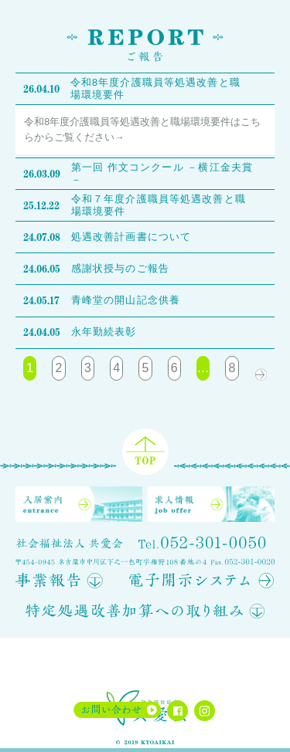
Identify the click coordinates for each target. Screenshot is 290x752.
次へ (260, 368)
